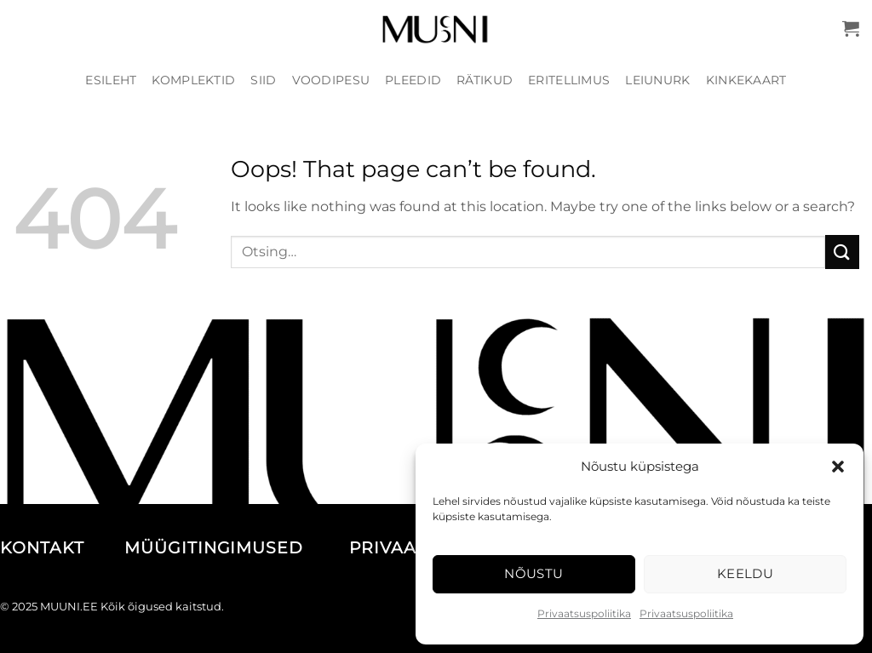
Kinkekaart (746, 80)
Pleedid (413, 80)
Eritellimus (569, 80)
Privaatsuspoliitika (584, 613)
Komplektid (193, 80)
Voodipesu (331, 80)
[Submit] (842, 251)
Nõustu (534, 573)
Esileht (110, 80)
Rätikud (484, 80)
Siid (263, 80)
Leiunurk (657, 80)
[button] (837, 466)
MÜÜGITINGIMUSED (233, 548)
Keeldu (745, 573)
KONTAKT (59, 548)
